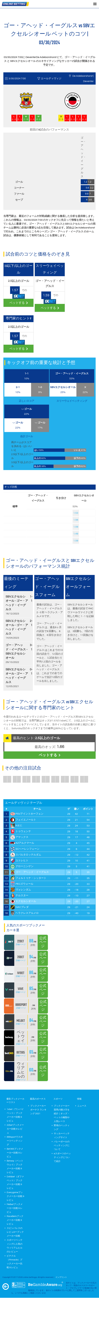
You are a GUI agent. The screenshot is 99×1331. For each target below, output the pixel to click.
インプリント (61, 1277)
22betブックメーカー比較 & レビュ (15, 1129)
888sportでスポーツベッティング (15, 1141)
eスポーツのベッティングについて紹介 (62, 1157)
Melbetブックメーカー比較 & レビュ (15, 1208)
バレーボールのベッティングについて (62, 1146)
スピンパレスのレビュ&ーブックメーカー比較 (15, 1232)
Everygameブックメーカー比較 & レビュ (15, 1196)
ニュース (81, 1106)
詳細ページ (20, 944)
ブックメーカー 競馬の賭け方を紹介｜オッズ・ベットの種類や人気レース (62, 1113)
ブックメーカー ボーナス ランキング (38, 1110)
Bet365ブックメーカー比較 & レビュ (15, 1153)
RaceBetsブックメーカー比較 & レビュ (15, 1220)
